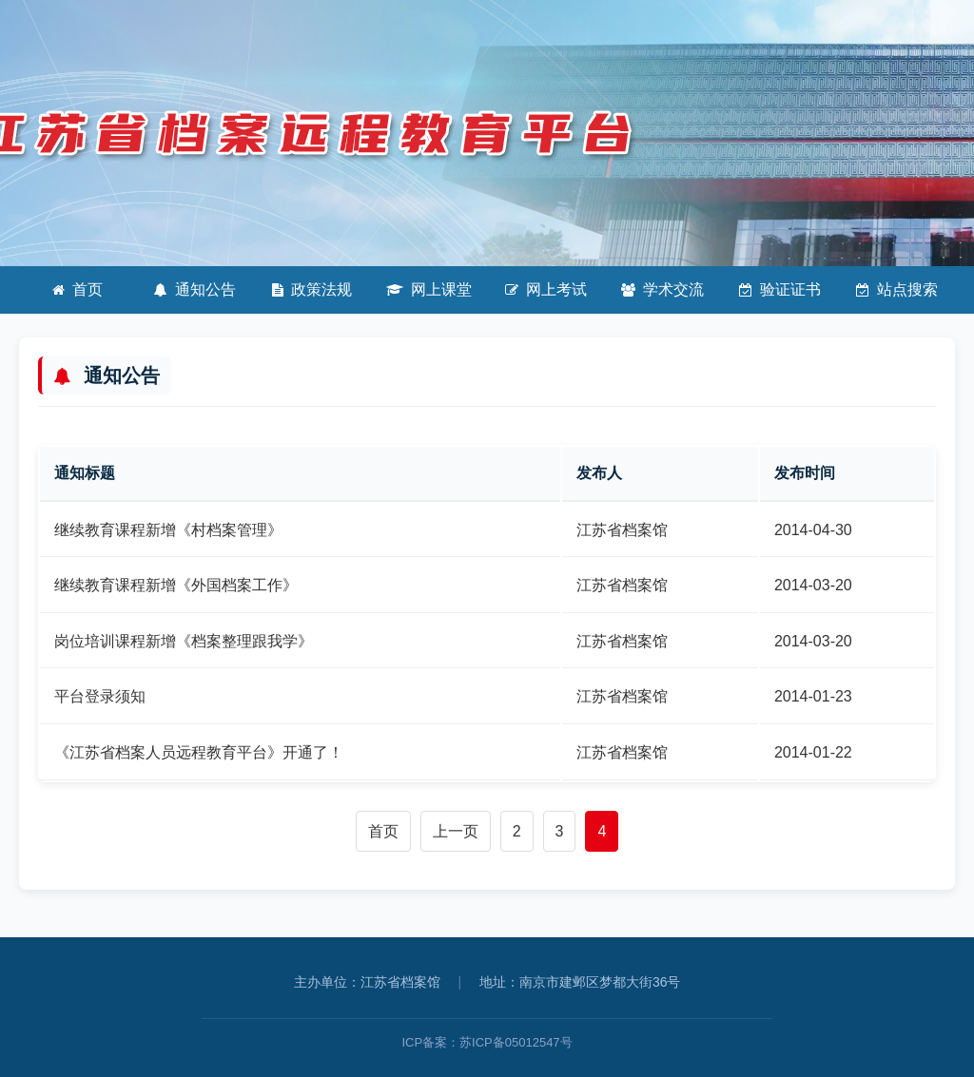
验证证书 (780, 289)
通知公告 (195, 289)
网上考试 (546, 289)
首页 (77, 289)
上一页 (455, 831)
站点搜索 (897, 289)
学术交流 (662, 289)
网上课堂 (429, 289)
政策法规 (312, 289)
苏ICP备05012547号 (516, 1042)
